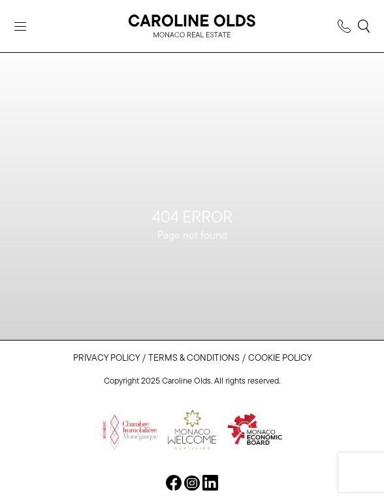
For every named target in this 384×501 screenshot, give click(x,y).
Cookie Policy (280, 358)
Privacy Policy (106, 358)
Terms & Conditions (194, 358)
